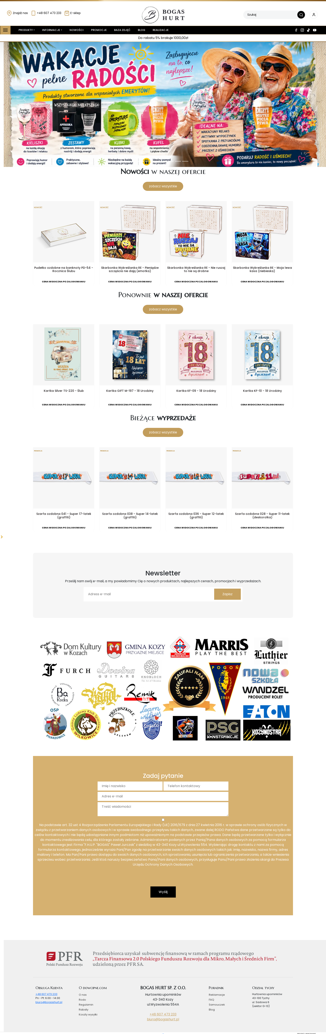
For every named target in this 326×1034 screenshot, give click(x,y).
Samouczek (217, 1005)
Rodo (82, 1000)
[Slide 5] (170, 161)
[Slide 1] (141, 161)
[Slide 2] (148, 161)
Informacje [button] (51, 30)
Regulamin (86, 1005)
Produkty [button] (25, 30)
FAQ (211, 1000)
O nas (83, 995)
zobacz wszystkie (163, 186)
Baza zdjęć (122, 30)
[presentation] (163, 878)
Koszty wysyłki (88, 1014)
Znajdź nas (17, 13)
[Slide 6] (178, 161)
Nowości (77, 30)
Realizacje (161, 30)
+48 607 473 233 (46, 13)
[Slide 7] (185, 161)
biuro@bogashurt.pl (48, 1002)
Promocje (99, 30)
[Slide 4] (163, 161)
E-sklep (72, 13)
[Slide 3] (155, 161)
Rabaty (83, 1010)
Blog (141, 30)
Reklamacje (217, 995)
